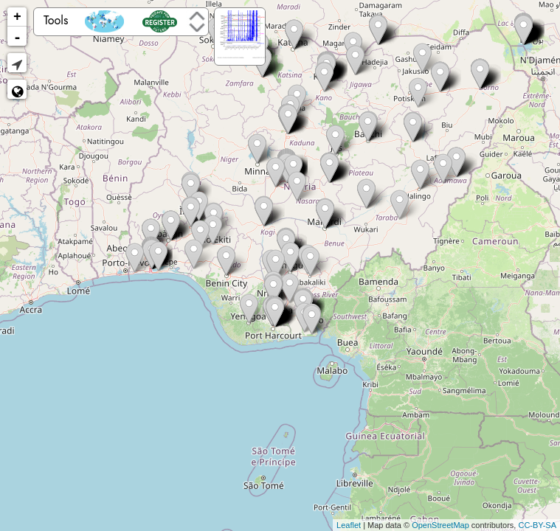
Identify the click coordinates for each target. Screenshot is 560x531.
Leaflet (348, 525)
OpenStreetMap (440, 525)
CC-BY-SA (537, 525)
